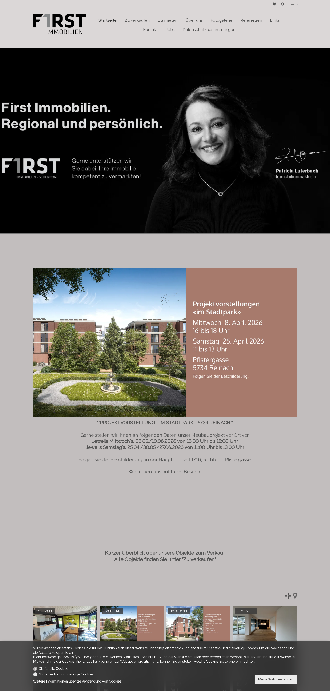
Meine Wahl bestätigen (275, 679)
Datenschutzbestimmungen (209, 29)
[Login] (282, 4)
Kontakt (150, 29)
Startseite (107, 20)
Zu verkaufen (137, 20)
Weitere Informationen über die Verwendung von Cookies (77, 681)
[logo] (59, 24)
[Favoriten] (274, 4)
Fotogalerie (221, 20)
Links (275, 20)
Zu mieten (167, 20)
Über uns (194, 20)
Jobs (170, 29)
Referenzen (251, 20)
